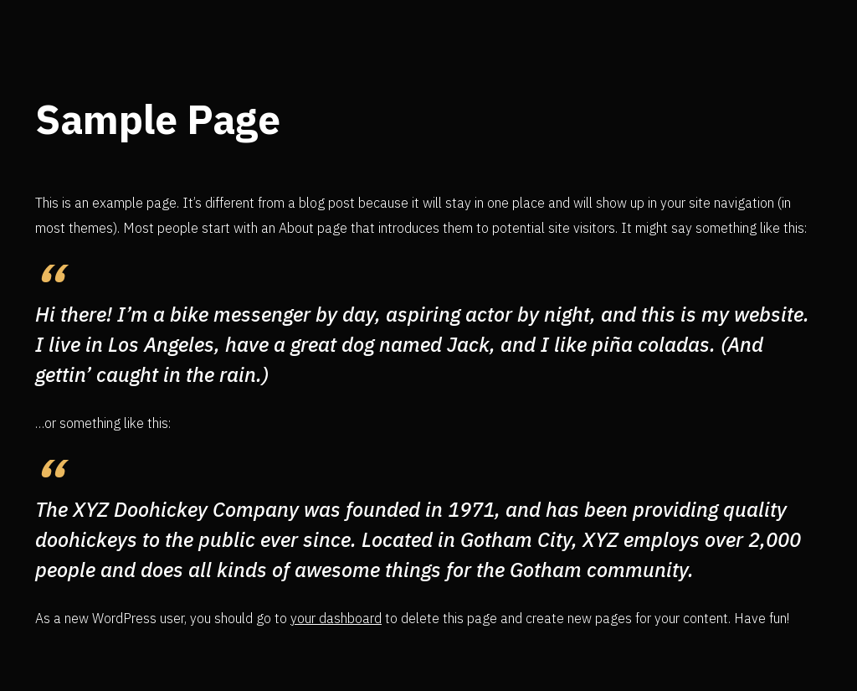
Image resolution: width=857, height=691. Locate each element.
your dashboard (336, 618)
